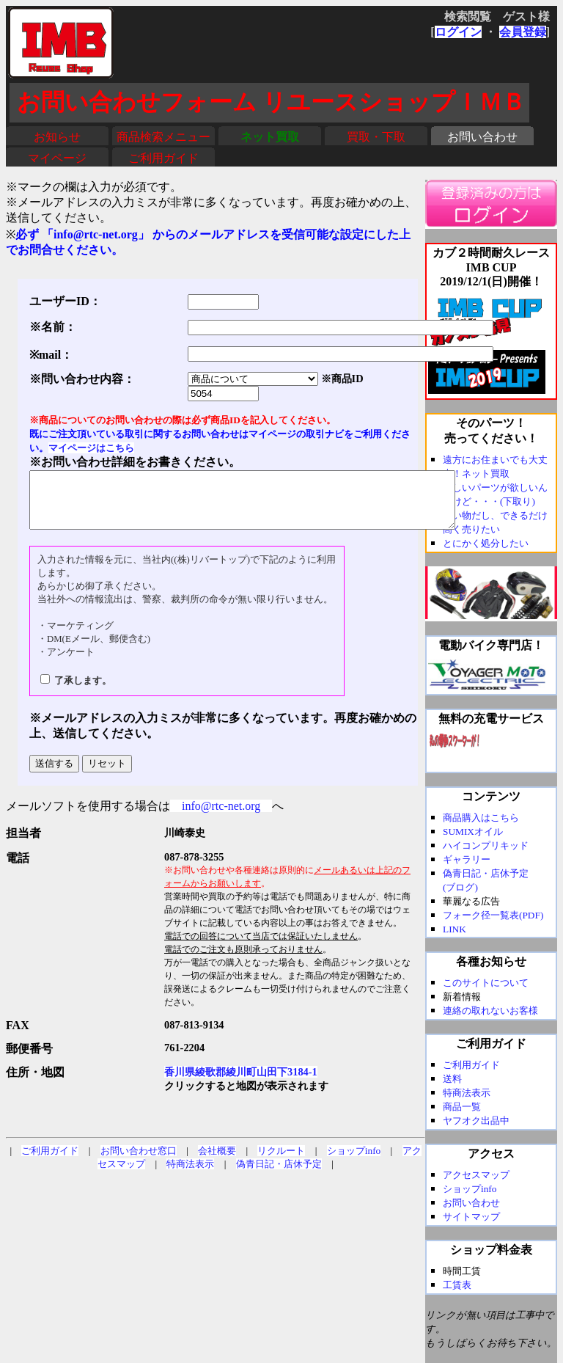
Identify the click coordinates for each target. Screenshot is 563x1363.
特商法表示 (190, 1174)
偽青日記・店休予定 (279, 1174)
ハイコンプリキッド (486, 845)
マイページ (57, 158)
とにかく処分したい (486, 543)
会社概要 (217, 1161)
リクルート (281, 1161)
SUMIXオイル (473, 831)
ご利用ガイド (163, 158)
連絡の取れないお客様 (490, 1010)
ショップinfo (353, 1161)
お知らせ (57, 137)
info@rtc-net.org (221, 817)
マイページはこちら (91, 447)
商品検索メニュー (163, 137)
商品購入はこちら (481, 817)
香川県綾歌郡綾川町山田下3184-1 (240, 1083)
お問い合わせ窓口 (138, 1161)
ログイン (458, 32)
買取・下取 (376, 137)
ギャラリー (466, 859)
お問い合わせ (482, 137)
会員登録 (522, 32)
